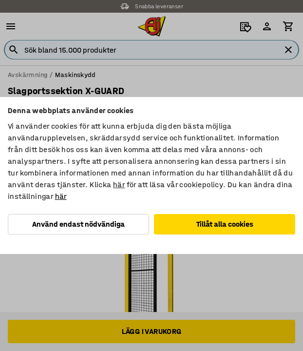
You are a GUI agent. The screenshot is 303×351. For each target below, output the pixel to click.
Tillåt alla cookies (224, 224)
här (119, 184)
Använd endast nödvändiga (78, 224)
